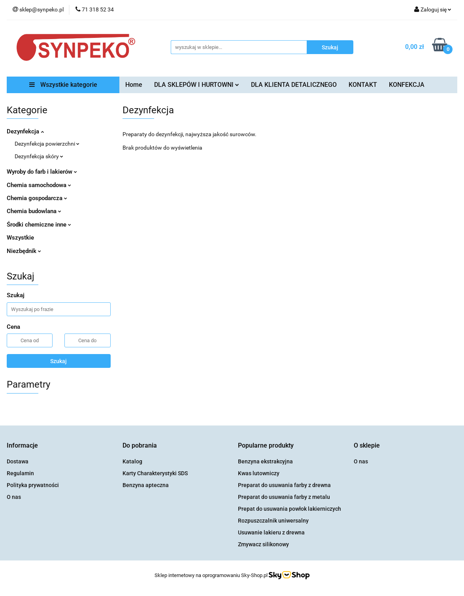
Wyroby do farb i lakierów (42, 171)
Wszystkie (20, 237)
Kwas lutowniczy (258, 473)
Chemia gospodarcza (37, 198)
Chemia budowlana (34, 211)
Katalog (132, 461)
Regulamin (20, 473)
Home (133, 84)
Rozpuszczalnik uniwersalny (273, 520)
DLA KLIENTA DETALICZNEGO (294, 84)
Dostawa (17, 461)
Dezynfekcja (25, 131)
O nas (14, 497)
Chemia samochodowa (39, 185)
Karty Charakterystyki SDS (155, 473)
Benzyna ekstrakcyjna (265, 461)
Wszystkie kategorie (63, 84)
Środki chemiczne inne (39, 224)
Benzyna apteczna (146, 485)
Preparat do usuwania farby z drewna (284, 485)
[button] (22, 445)
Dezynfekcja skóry (39, 156)
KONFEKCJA (406, 84)
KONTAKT (363, 84)
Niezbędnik (24, 251)
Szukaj (58, 361)
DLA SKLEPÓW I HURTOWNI (196, 84)
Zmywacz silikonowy (263, 544)
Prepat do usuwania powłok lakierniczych (289, 509)
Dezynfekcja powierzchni (47, 144)
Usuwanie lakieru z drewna (271, 532)
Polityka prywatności (33, 485)
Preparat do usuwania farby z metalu (284, 497)
